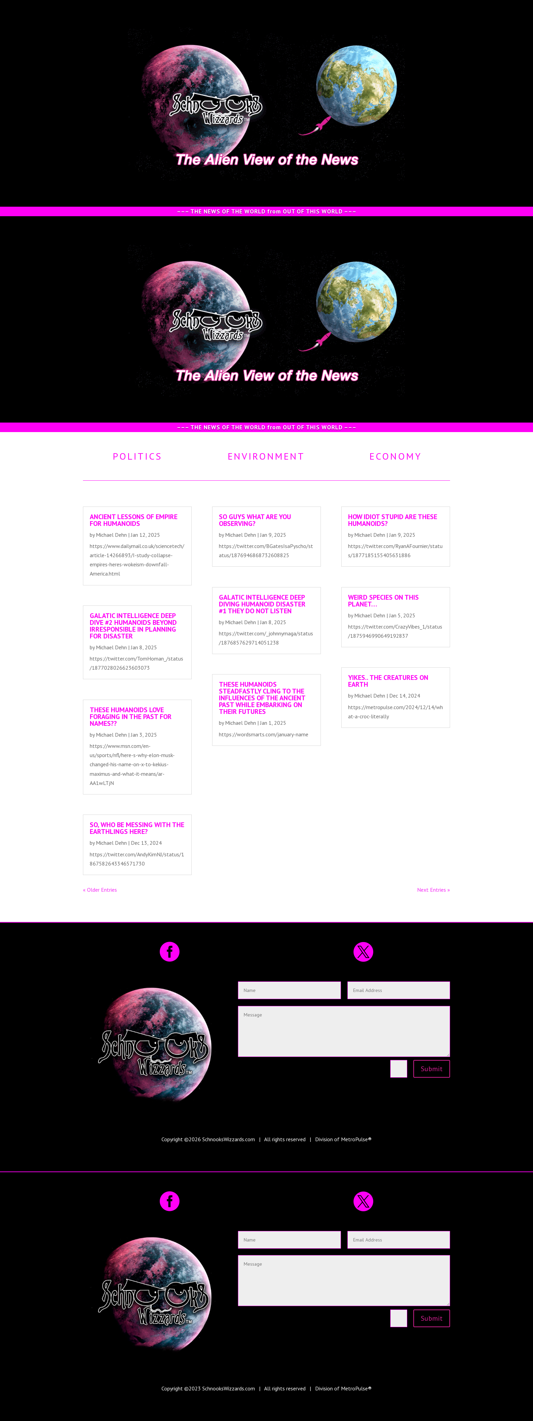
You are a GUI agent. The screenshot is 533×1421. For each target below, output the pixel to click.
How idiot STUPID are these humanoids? (392, 520)
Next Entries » (433, 889)
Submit (432, 1068)
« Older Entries (100, 889)
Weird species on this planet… (383, 601)
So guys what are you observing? (255, 520)
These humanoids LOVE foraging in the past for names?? (131, 716)
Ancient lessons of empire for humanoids (133, 520)
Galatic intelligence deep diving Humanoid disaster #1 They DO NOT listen (262, 604)
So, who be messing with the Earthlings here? (137, 828)
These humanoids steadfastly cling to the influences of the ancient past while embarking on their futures (262, 698)
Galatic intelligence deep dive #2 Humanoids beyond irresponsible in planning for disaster (133, 625)
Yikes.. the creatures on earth (388, 681)
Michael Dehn (111, 534)
